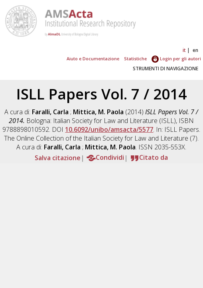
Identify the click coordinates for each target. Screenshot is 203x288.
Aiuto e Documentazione (93, 59)
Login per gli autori (176, 59)
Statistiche (135, 59)
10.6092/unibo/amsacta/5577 (109, 129)
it (184, 50)
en (195, 50)
